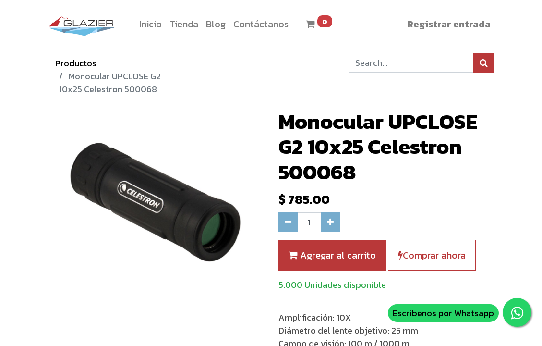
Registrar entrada (449, 24)
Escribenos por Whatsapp (443, 313)
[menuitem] (150, 24)
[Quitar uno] (288, 222)
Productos (75, 63)
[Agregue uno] (330, 222)
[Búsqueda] (483, 63)
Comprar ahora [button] (432, 255)
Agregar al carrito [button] (332, 255)
